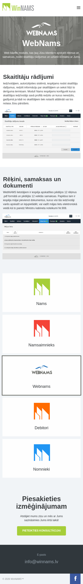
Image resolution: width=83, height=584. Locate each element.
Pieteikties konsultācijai (41, 530)
